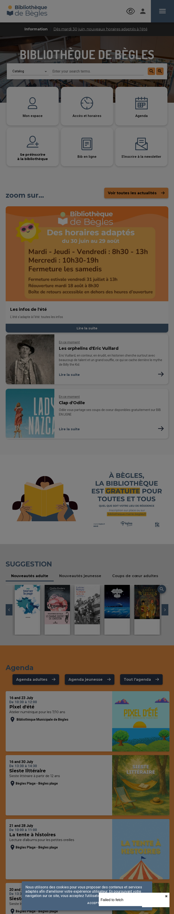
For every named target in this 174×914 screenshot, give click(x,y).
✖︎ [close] (166, 896)
